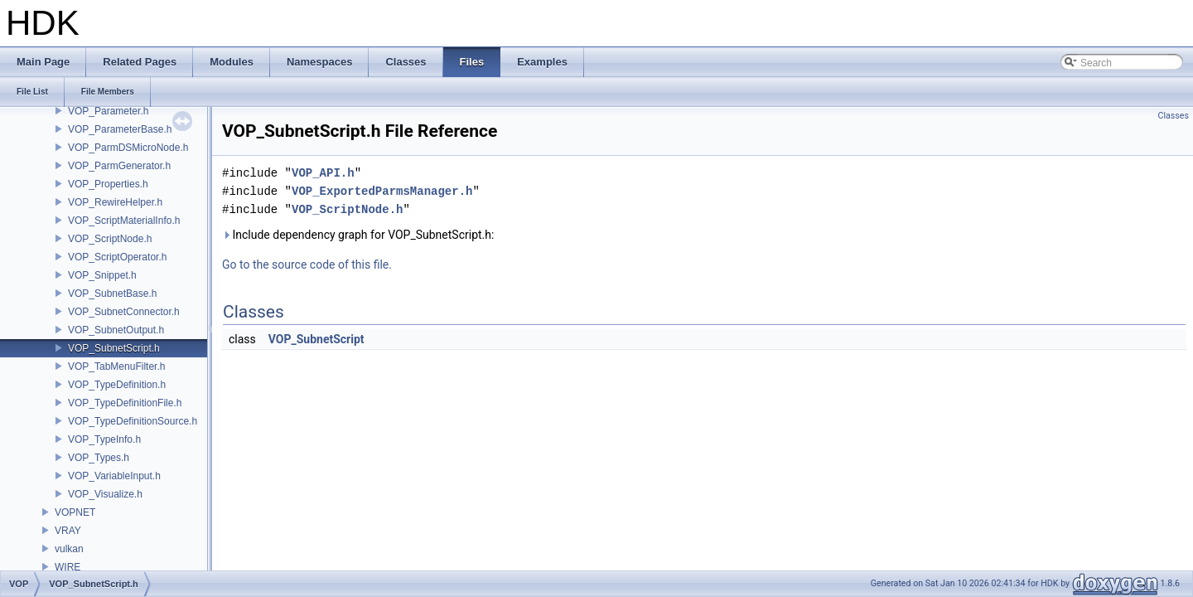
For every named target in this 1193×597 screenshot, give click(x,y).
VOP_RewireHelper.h (115, 202)
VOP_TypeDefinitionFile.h (124, 403)
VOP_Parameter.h (108, 111)
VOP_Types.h (98, 458)
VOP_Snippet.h (102, 275)
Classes (1173, 115)
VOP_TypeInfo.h (104, 439)
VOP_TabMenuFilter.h (116, 366)
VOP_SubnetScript (316, 339)
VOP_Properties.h (108, 184)
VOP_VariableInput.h (114, 476)
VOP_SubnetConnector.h (124, 312)
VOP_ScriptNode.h (110, 239)
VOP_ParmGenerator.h (119, 166)
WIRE (67, 567)
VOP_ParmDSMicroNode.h (128, 147)
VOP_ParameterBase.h (119, 129)
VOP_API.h (323, 173)
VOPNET (75, 512)
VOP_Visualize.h (105, 494)
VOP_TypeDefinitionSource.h (132, 421)
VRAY (68, 530)
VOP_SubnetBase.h (112, 293)
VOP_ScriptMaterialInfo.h (124, 220)
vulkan (69, 549)
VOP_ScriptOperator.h (117, 257)
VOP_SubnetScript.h (114, 348)
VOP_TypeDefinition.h (117, 385)
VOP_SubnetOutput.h (116, 330)
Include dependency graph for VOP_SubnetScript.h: (358, 234)
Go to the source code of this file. (307, 264)
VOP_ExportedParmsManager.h (382, 191)
